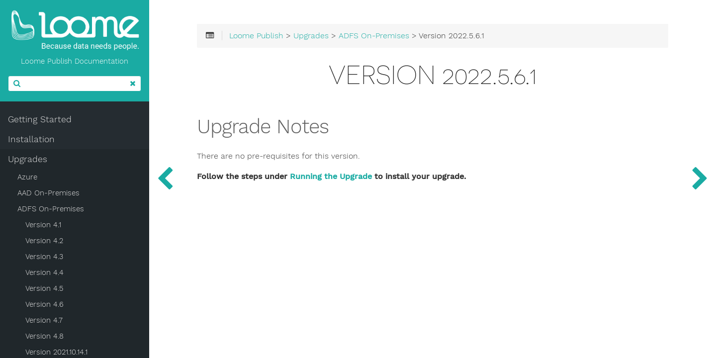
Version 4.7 (44, 320)
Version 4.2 (44, 240)
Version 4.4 (44, 272)
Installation (31, 139)
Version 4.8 (44, 336)
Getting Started (40, 119)
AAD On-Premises (48, 192)
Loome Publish (256, 35)
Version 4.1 (43, 224)
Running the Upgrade (331, 176)
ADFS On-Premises (50, 208)
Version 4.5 (44, 288)
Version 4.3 (44, 256)
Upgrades (27, 159)
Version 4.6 (44, 304)
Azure (27, 177)
